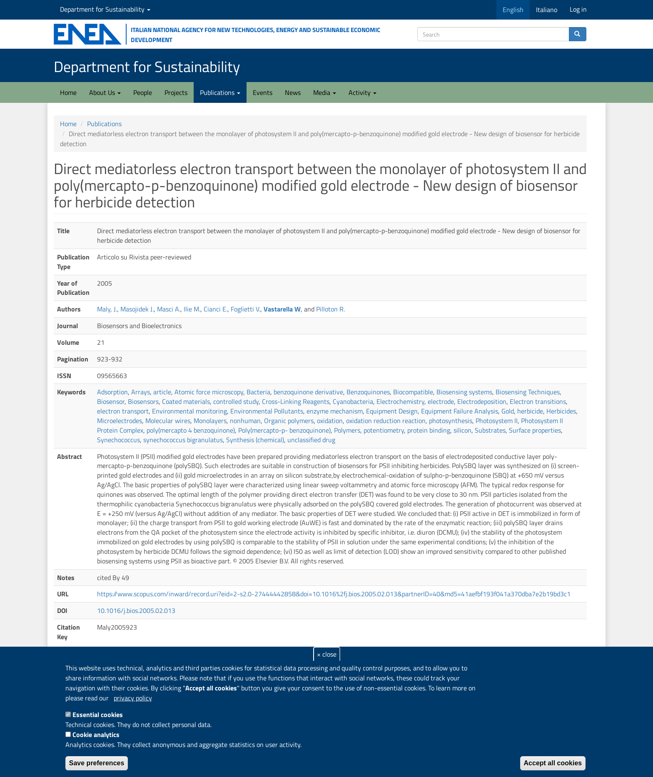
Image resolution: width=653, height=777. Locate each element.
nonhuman (245, 421)
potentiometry (384, 430)
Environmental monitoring (189, 411)
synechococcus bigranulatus (183, 440)
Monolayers (210, 421)
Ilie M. (192, 309)
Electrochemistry (400, 401)
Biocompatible (413, 392)
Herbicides (561, 411)
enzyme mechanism (335, 411)
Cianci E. (215, 309)
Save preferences (97, 763)
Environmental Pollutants (266, 411)
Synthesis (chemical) (255, 440)
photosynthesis (450, 421)
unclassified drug (311, 440)
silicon (462, 430)
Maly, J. (107, 309)
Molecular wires (167, 421)
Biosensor (111, 401)
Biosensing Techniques (528, 392)
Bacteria (258, 392)
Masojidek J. (137, 309)
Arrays (140, 392)
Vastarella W (282, 309)
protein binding (428, 430)
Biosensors (143, 401)
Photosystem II (497, 421)
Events (262, 92)
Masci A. (168, 309)
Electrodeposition (481, 401)
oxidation (330, 421)
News (293, 92)
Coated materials (186, 401)
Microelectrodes (119, 421)
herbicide (530, 411)
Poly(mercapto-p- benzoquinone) (284, 430)
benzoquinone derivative (308, 392)
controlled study (236, 401)
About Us (105, 92)
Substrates (490, 430)
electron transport (123, 411)
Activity (362, 92)
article (162, 392)
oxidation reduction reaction (386, 421)
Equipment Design (392, 411)
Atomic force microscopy (208, 392)
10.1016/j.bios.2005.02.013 (136, 610)
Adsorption (112, 392)
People (142, 92)
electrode (441, 401)
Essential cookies (97, 715)
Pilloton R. (330, 309)
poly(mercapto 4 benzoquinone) (191, 430)
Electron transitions (538, 401)
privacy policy (133, 698)
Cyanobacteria (353, 401)
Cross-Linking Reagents (295, 401)
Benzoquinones (368, 392)
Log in (578, 9)
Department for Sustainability (105, 9)
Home (68, 92)
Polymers (347, 430)
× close (326, 654)
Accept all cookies (553, 763)
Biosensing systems (464, 392)
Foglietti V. (245, 309)
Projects (175, 92)
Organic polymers (289, 421)
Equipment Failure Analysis (459, 411)
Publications (220, 92)
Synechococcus (118, 440)
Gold (507, 411)
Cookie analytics (96, 735)
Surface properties (535, 430)
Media (324, 92)
